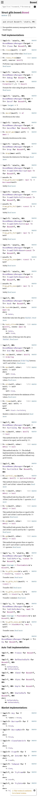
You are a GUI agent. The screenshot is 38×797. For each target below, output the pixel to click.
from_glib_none (10, 259)
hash (8, 307)
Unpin (17, 686)
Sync (18, 679)
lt (7, 491)
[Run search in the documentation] (17, 6)
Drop (9, 149)
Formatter (7, 84)
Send (18, 673)
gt (7, 521)
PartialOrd (21, 410)
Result (24, 84)
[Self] (7, 327)
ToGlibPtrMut (13, 609)
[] (10, 15)
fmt (7, 81)
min (7, 384)
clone (8, 50)
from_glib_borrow (11, 180)
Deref (10, 101)
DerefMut (11, 128)
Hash (9, 303)
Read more (28, 53)
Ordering (10, 357)
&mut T (6, 134)
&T (23, 113)
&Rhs (5, 447)
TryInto (19, 783)
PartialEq (12, 428)
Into (17, 756)
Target (11, 105)
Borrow (14, 721)
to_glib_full (12, 581)
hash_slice (11, 324)
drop (8, 153)
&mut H (6, 310)
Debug (10, 77)
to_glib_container (14, 592)
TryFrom (19, 772)
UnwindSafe (20, 693)
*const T (29, 197)
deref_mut (10, 132)
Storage (10, 565)
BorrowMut (16, 729)
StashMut (16, 624)
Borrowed (7, 182)
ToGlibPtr (12, 558)
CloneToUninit (18, 741)
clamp (8, 401)
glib (11, 12)
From (13, 752)
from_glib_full (10, 206)
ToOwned (15, 764)
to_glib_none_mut (14, 622)
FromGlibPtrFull (15, 197)
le (7, 506)
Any (13, 713)
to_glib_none (12, 571)
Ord (8, 350)
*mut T (30, 171)
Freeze (18, 653)
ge (7, 536)
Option (23, 478)
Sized (13, 333)
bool (8, 434)
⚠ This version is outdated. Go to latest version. (22, 792)
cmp (7, 354)
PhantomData (22, 565)
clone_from (11, 58)
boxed (17, 12)
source (4, 15)
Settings (34, 6)
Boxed (33, 2)
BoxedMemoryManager (13, 43)
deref (8, 113)
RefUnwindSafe (22, 659)
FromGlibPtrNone (15, 250)
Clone (10, 46)
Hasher (10, 314)
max (7, 367)
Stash (7, 574)
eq (7, 432)
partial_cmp (11, 476)
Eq (3, 642)
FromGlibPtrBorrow (16, 171)
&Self (19, 60)
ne (7, 444)
